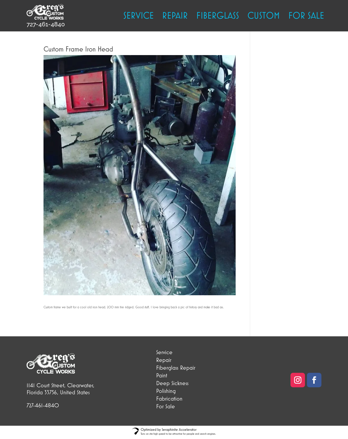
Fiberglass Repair (175, 367)
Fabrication (169, 398)
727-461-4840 (46, 24)
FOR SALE (306, 16)
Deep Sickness (172, 383)
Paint (161, 375)
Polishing (166, 390)
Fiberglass (217, 16)
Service (138, 16)
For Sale (165, 406)
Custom (263, 16)
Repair (175, 16)
